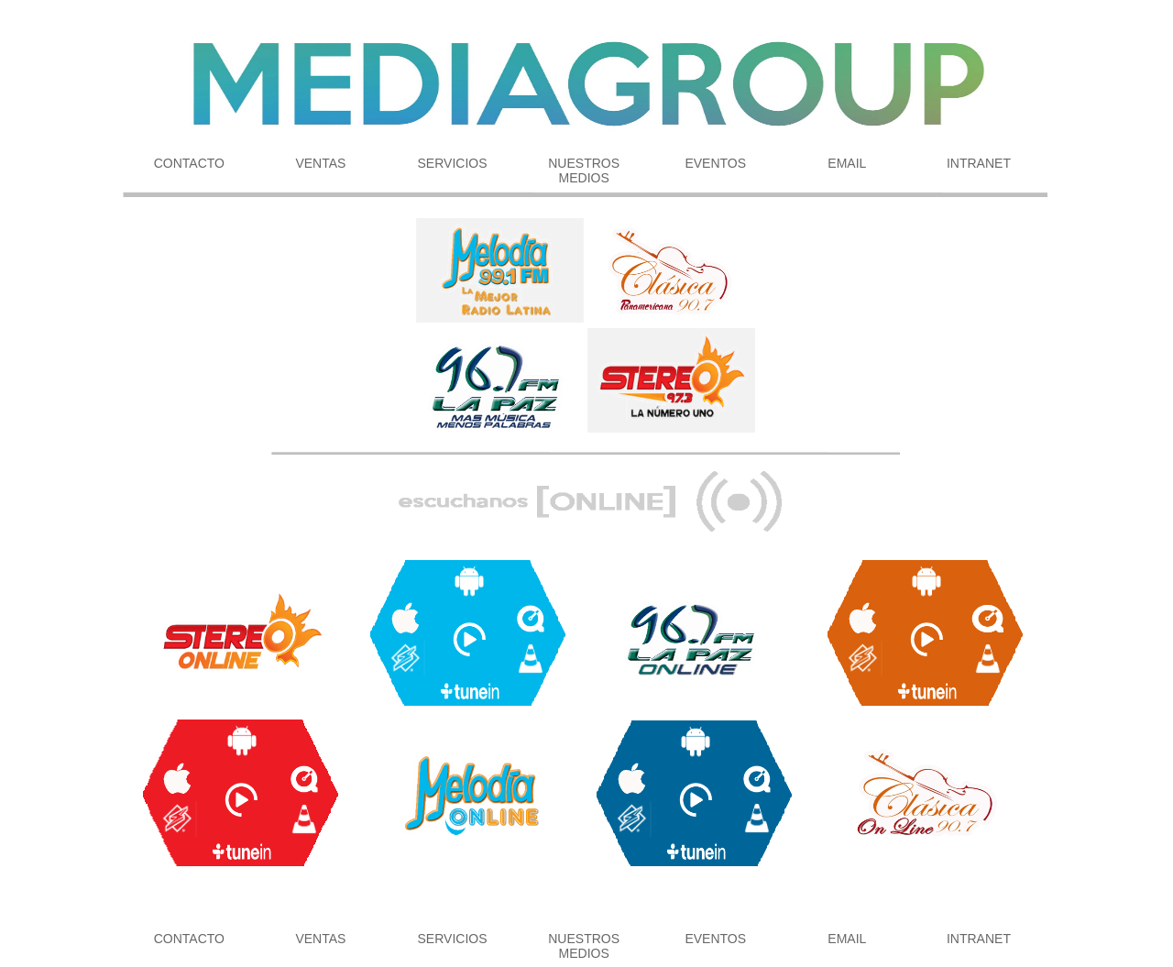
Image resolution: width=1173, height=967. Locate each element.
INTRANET (979, 163)
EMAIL (847, 163)
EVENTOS (715, 163)
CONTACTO (189, 163)
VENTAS (320, 163)
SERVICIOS (453, 163)
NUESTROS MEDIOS (583, 170)
